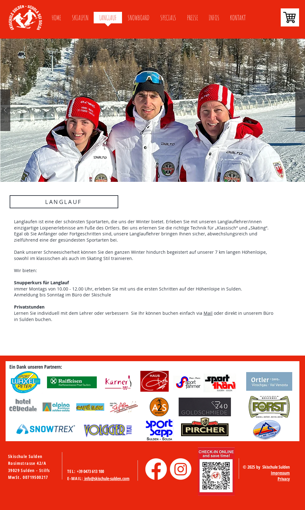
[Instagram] (180, 469)
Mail (208, 313)
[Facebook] (156, 469)
